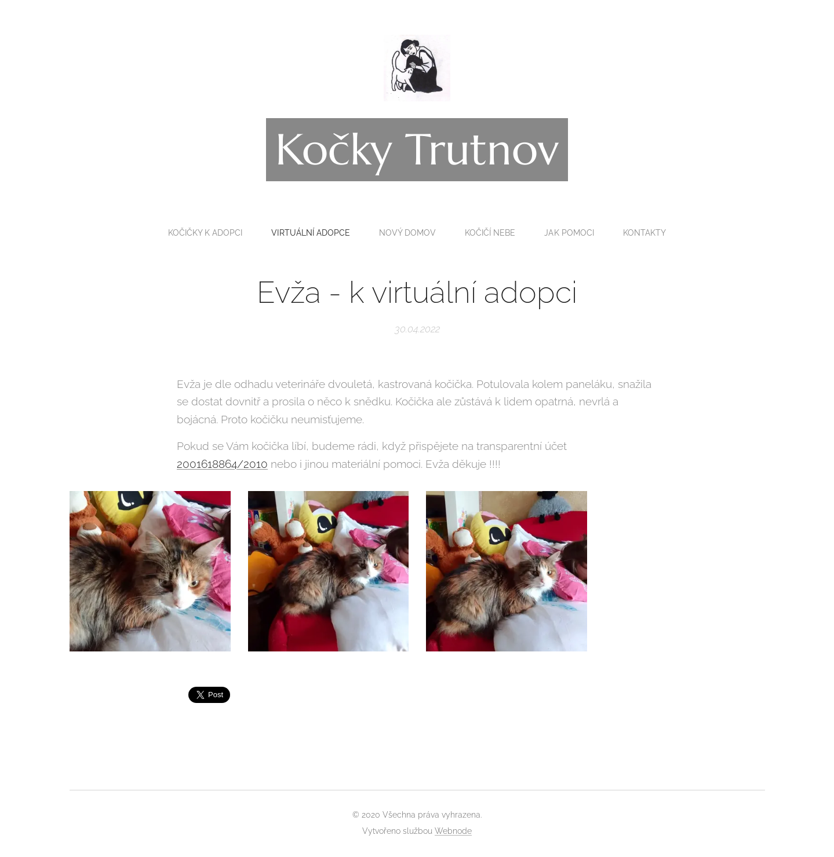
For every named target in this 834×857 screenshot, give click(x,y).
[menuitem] (201, 232)
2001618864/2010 (222, 463)
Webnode (453, 831)
